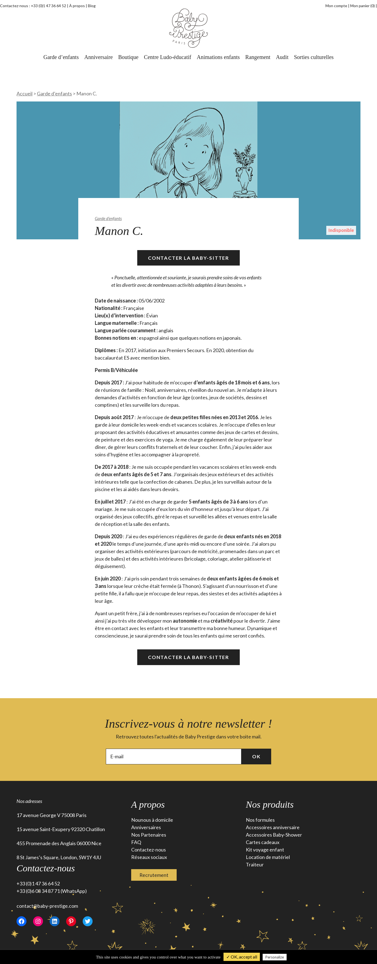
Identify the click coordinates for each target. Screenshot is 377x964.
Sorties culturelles (314, 57)
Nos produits (270, 805)
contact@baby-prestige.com (47, 906)
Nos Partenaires (148, 835)
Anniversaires (146, 827)
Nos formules (260, 820)
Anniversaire (98, 57)
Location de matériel (268, 857)
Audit (282, 57)
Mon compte (336, 5)
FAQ (136, 842)
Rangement (257, 57)
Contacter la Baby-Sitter (188, 258)
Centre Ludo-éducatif (167, 57)
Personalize (274, 957)
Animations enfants (218, 57)
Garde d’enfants (61, 57)
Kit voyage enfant (265, 850)
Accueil (25, 93)
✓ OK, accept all (241, 956)
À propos (77, 5)
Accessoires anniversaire (273, 827)
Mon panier (363, 5)
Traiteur (255, 865)
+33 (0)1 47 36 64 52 (48, 5)
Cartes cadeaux (262, 842)
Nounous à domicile (152, 820)
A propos (148, 805)
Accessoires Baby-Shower (274, 835)
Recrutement (154, 875)
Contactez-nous (148, 850)
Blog (92, 5)
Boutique (128, 57)
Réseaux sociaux (149, 857)
